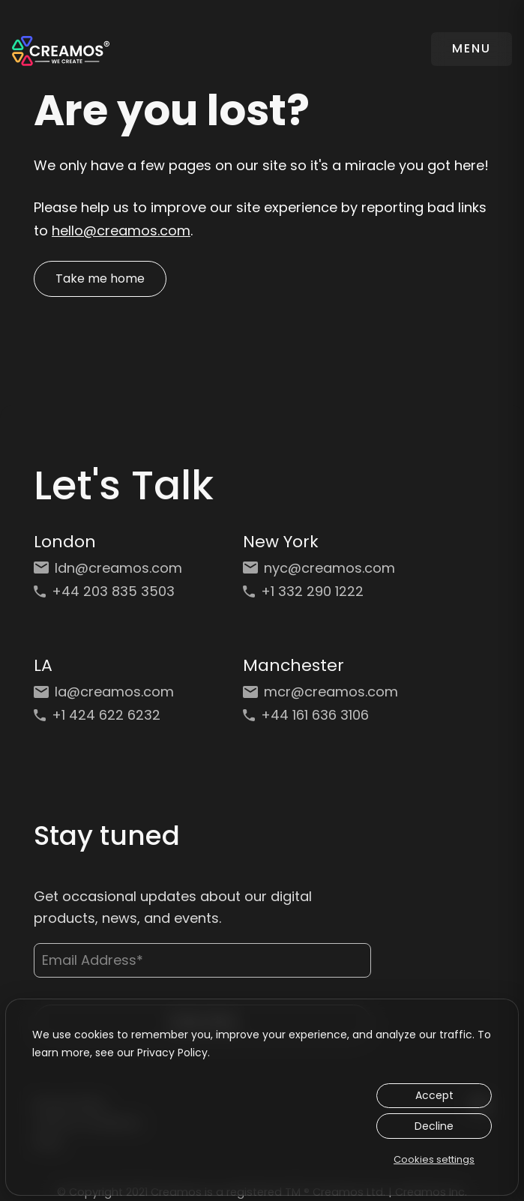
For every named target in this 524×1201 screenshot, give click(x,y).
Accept (434, 1095)
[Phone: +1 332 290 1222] (320, 588)
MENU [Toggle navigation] (471, 48)
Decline (434, 1126)
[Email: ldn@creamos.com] (111, 565)
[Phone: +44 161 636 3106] (320, 712)
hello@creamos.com (121, 230)
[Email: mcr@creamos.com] (320, 689)
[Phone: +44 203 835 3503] (111, 588)
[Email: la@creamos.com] (111, 689)
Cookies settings (434, 1159)
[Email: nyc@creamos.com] (320, 565)
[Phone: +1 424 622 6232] (111, 712)
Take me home (100, 278)
